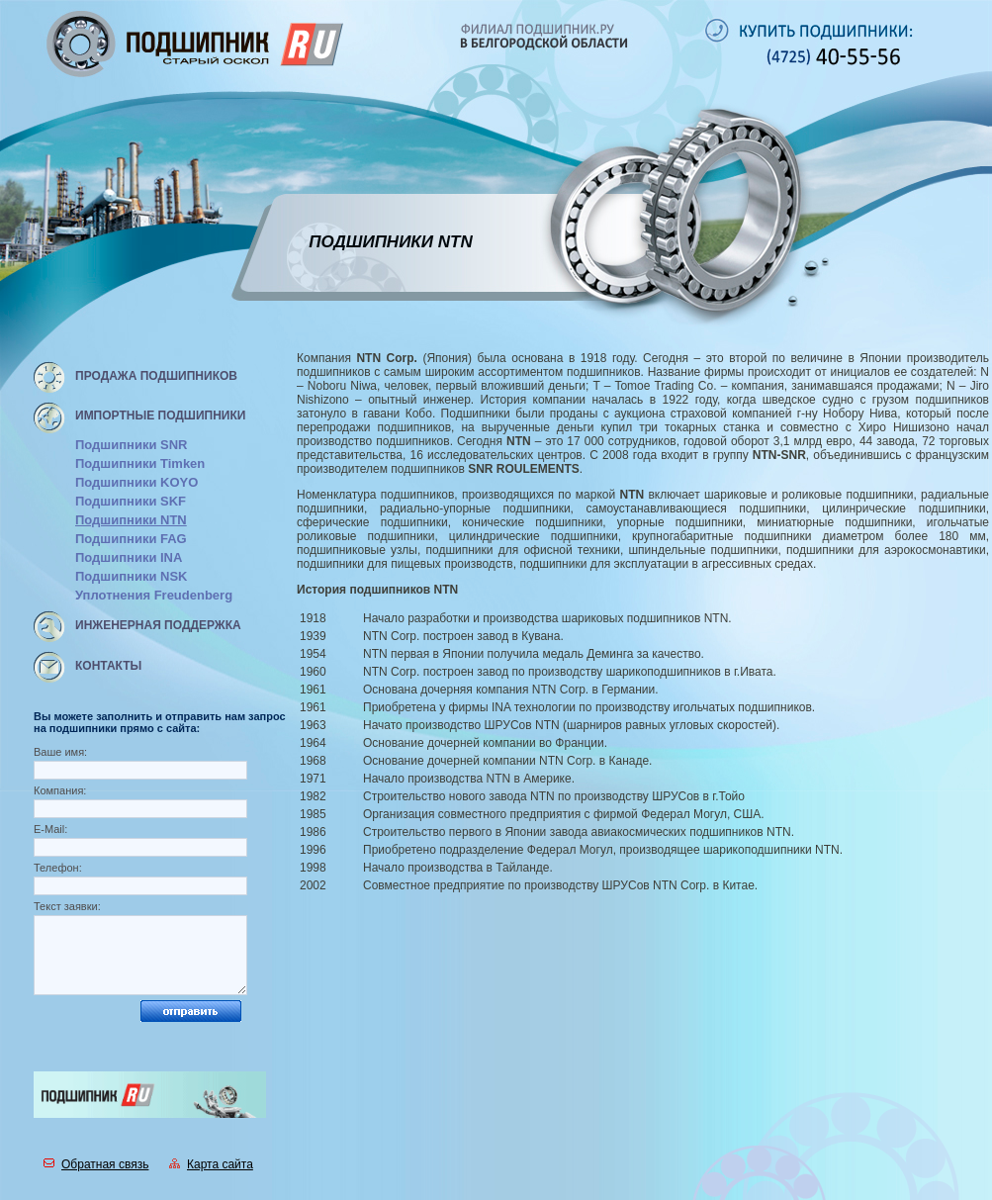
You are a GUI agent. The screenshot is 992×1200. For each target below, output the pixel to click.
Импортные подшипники (160, 415)
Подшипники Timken (140, 463)
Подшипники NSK (131, 576)
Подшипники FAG (131, 538)
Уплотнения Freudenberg (153, 595)
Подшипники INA (128, 557)
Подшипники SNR (131, 444)
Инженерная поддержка (158, 625)
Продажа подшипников (156, 376)
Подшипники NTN (131, 519)
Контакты (108, 666)
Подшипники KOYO (136, 482)
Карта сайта (211, 1164)
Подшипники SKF (130, 501)
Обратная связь (96, 1164)
